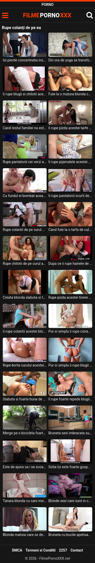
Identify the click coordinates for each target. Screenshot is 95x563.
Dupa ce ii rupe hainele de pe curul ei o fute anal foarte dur (70, 263)
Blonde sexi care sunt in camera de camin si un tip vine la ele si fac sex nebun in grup (70, 501)
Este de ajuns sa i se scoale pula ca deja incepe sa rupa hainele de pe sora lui (25, 467)
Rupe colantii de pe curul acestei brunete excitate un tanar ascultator (25, 230)
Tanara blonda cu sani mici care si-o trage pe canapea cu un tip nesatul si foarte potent (25, 501)
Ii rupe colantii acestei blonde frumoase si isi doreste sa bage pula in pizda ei (25, 331)
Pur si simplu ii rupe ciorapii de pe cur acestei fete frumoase (70, 331)
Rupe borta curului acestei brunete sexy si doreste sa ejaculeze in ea (25, 365)
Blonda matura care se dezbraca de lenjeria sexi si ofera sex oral (25, 535)
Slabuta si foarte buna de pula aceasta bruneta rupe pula (25, 399)
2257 (63, 550)
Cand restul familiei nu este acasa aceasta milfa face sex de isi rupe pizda (25, 128)
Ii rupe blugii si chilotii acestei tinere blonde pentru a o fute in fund (25, 94)
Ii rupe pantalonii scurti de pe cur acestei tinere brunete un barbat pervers (70, 196)
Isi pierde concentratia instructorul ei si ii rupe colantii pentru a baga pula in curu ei (25, 60)
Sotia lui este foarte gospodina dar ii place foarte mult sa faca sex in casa (70, 467)
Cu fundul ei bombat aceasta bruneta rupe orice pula (25, 196)
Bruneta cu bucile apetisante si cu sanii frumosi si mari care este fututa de (70, 535)
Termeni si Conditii (40, 550)
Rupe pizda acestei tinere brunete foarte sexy (70, 297)
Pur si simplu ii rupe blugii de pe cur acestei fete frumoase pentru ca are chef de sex (70, 365)
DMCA (17, 550)
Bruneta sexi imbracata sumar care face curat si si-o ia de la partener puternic (70, 433)
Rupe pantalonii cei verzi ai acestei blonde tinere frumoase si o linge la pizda (25, 162)
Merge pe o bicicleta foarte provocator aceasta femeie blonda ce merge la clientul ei (25, 433)
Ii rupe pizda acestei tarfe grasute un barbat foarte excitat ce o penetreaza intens (70, 128)
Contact (76, 550)
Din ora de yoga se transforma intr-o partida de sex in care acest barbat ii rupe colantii (70, 60)
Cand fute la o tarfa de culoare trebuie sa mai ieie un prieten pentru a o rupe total (70, 230)
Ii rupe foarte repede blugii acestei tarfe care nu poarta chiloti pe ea (70, 399)
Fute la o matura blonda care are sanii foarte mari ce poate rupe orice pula (70, 94)
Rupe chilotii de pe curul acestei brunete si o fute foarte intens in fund (25, 263)
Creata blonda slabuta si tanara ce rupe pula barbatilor (25, 297)
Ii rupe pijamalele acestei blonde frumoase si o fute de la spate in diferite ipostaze (70, 162)
